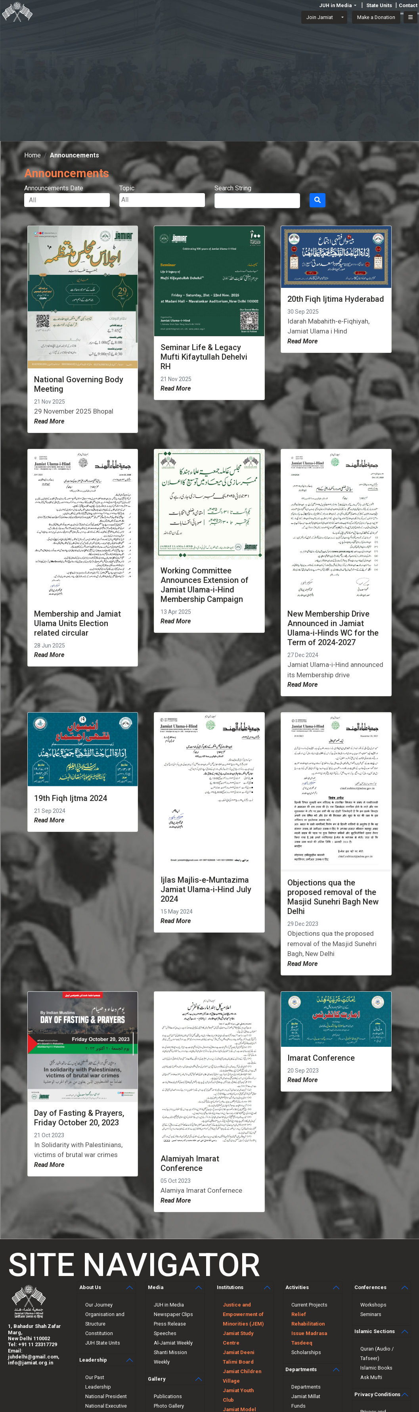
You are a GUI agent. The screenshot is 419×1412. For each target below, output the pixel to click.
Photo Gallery (169, 1406)
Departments (301, 1369)
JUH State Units (102, 1343)
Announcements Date (53, 188)
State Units (379, 5)
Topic (126, 188)
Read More (49, 421)
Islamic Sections (374, 1331)
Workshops (373, 1305)
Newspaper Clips (173, 1314)
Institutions (230, 1287)
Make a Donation (376, 17)
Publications (168, 1396)
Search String (232, 188)
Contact (408, 5)
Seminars (370, 1314)
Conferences (370, 1287)
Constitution (99, 1333)
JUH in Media (169, 1305)
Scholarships (306, 1352)
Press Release (170, 1324)
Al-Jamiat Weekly (173, 1343)
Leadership (93, 1360)
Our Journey (99, 1305)
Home (32, 155)
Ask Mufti (371, 1377)
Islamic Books (376, 1368)
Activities (297, 1287)
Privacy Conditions (377, 1394)
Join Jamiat (319, 17)
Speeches (165, 1333)
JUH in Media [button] (336, 5)
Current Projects (309, 1305)
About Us (90, 1287)
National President (106, 1396)
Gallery (156, 1379)
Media (155, 1287)
